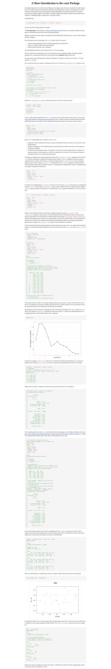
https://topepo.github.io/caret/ (54, 30)
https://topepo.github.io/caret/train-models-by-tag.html (65, 434)
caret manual (60, 50)
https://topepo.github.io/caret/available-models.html (37, 434)
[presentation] (63, 311)
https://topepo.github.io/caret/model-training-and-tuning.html (40, 119)
